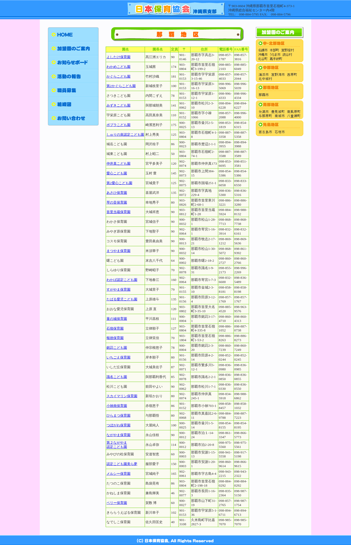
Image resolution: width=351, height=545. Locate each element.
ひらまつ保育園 (118, 415)
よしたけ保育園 (118, 57)
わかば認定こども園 (121, 280)
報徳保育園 (115, 338)
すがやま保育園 (118, 289)
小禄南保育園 (116, 406)
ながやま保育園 (118, 435)
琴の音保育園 (116, 202)
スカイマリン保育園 (121, 396)
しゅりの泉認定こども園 (125, 135)
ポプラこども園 (118, 125)
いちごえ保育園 (118, 357)
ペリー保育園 (116, 503)
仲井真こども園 (118, 163)
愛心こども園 (116, 173)
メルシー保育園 (118, 474)
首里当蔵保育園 (118, 212)
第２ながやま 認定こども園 (116, 445)
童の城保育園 (116, 319)
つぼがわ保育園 (118, 425)
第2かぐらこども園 (121, 86)
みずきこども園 (118, 105)
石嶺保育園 (115, 328)
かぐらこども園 (118, 76)
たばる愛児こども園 (121, 299)
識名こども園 (116, 377)
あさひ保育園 (116, 193)
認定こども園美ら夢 (121, 464)
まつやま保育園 (118, 251)
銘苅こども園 (116, 348)
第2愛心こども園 (119, 183)
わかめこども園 (118, 67)
